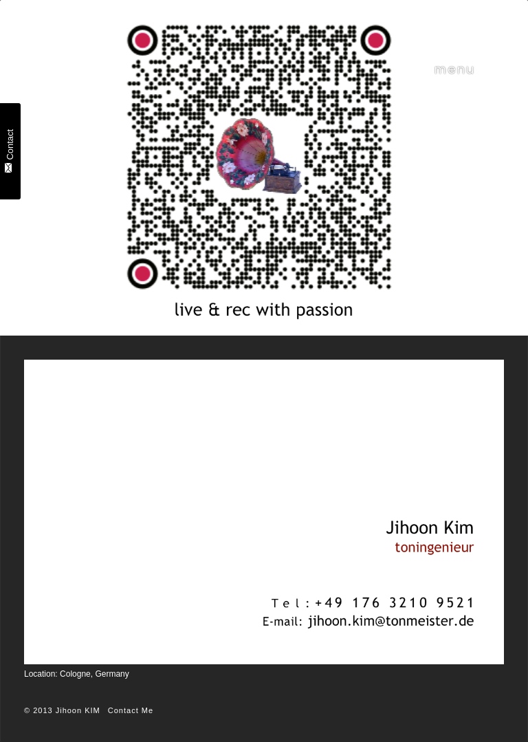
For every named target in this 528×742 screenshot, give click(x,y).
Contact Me (130, 710)
